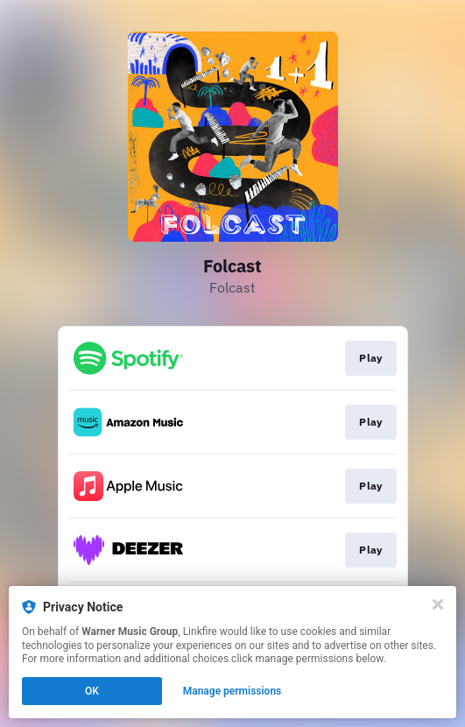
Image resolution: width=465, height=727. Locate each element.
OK (92, 691)
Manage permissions (232, 691)
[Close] (438, 604)
